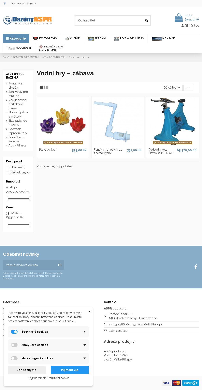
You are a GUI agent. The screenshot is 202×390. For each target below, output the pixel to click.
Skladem (18, 167)
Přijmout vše (70, 369)
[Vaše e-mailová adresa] (29, 265)
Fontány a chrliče (15, 85)
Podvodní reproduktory (17, 131)
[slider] (7, 198)
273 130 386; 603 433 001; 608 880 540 (135, 324)
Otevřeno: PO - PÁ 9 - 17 (23, 3)
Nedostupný (20, 172)
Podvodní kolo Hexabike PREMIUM (161, 151)
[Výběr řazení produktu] (172, 88)
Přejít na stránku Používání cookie (48, 378)
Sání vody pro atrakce (18, 94)
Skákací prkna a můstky (18, 114)
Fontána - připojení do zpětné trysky (108, 151)
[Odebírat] (59, 265)
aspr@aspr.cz (118, 331)
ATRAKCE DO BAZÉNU (14, 76)
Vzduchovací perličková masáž (17, 104)
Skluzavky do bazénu (17, 123)
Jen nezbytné (26, 369)
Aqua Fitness (17, 145)
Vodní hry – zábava (16, 139)
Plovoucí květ (47, 149)
